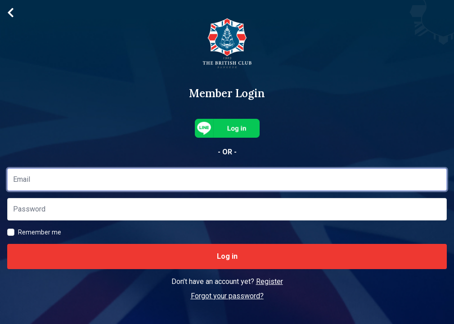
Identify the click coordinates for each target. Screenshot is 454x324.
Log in (227, 256)
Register (269, 281)
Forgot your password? (227, 296)
